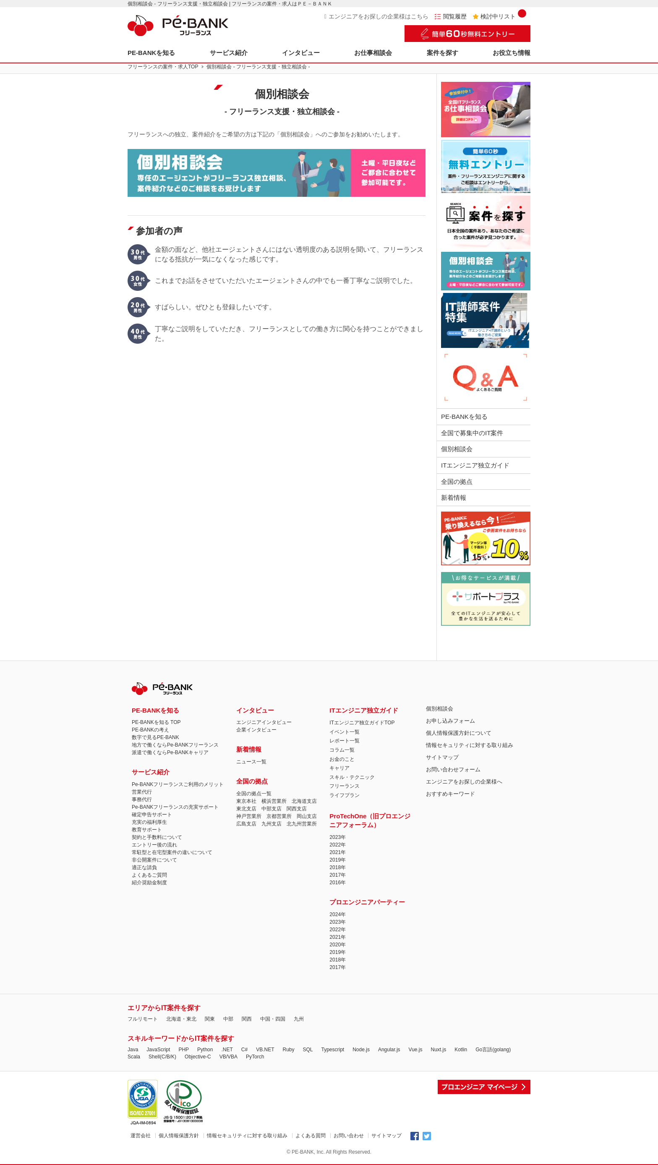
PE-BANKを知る (151, 52)
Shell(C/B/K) (162, 1057)
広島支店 (246, 824)
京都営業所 (279, 816)
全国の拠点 (457, 481)
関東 (210, 1019)
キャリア (339, 768)
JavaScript (158, 1050)
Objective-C (198, 1057)
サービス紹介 (229, 52)
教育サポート (147, 830)
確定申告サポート (152, 815)
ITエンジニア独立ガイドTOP (361, 723)
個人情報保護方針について (458, 733)
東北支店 (246, 809)
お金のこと (342, 759)
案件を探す (442, 52)
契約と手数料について (157, 837)
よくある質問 (310, 1136)
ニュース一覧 (251, 762)
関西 (247, 1019)
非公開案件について (154, 860)
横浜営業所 (274, 801)
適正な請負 (144, 867)
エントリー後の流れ (154, 845)
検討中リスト (499, 16)
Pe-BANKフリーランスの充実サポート (175, 807)
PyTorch (255, 1057)
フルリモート (143, 1019)
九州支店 (271, 824)
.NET (226, 1050)
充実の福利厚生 (149, 822)
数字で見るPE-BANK (155, 737)
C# (244, 1050)
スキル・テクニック (352, 777)
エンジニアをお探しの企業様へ (464, 781)
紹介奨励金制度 (149, 883)
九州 (299, 1019)
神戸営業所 (248, 816)
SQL (308, 1050)
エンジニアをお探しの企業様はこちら (376, 16)
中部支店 (271, 809)
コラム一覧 (342, 750)
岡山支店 (307, 816)
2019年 (337, 860)
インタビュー (301, 52)
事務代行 (142, 799)
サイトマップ (442, 757)
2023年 (337, 837)
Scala (134, 1057)
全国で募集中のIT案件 (472, 432)
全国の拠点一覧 (254, 794)
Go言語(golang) (493, 1050)
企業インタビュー (256, 730)
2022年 (337, 845)
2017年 (337, 875)
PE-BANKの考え (150, 730)
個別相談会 (457, 448)
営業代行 (142, 792)
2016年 (337, 883)
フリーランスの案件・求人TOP (163, 66)
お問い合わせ (349, 1136)
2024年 (337, 914)
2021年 (337, 852)
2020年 (337, 945)
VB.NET (265, 1050)
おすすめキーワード (450, 794)
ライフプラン (344, 795)
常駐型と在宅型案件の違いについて (172, 852)
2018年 (337, 867)
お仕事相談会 (373, 52)
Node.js (361, 1050)
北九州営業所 (302, 824)
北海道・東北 (181, 1019)
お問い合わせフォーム (453, 769)
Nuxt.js (438, 1050)
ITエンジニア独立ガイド (475, 465)
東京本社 (246, 801)
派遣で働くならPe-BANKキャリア (170, 752)
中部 (228, 1019)
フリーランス (344, 786)
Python (205, 1050)
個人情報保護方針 (179, 1136)
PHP (183, 1050)
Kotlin (460, 1050)
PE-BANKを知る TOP (156, 722)
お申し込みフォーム (450, 721)
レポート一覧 (344, 741)
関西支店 (297, 809)
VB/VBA (228, 1057)
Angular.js (389, 1050)
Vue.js (416, 1050)
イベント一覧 (344, 732)
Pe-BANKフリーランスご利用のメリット (178, 784)
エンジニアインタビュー (264, 722)
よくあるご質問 (149, 875)
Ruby (288, 1050)
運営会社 (141, 1136)
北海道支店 (304, 801)
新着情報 (453, 497)
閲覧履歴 (450, 16)
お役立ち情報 (511, 52)
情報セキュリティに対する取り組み (469, 745)
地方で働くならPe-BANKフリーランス (175, 745)
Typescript (333, 1050)
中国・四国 (272, 1019)
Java (133, 1050)
